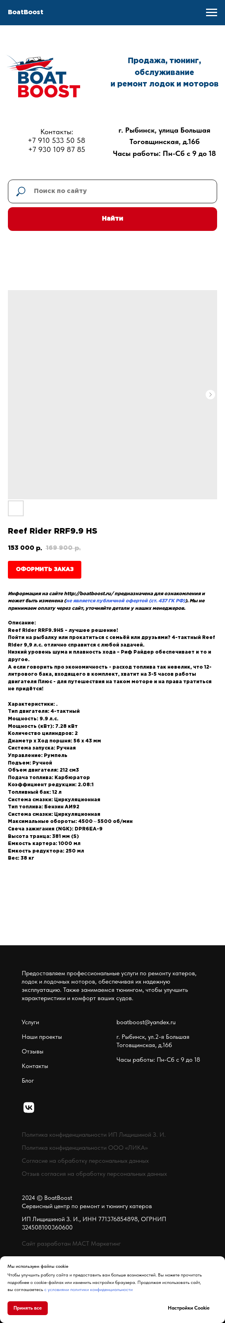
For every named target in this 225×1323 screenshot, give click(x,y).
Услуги (30, 1022)
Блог (28, 1080)
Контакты (35, 1066)
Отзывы (32, 1051)
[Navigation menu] (211, 13)
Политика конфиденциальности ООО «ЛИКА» (85, 1147)
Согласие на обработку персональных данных (85, 1160)
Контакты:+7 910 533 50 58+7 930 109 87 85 (56, 140)
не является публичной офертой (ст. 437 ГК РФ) (125, 601)
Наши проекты (42, 1036)
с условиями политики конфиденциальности (88, 1289)
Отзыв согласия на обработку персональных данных (94, 1173)
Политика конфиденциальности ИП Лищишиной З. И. (94, 1134)
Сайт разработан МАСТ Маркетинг (71, 1243)
